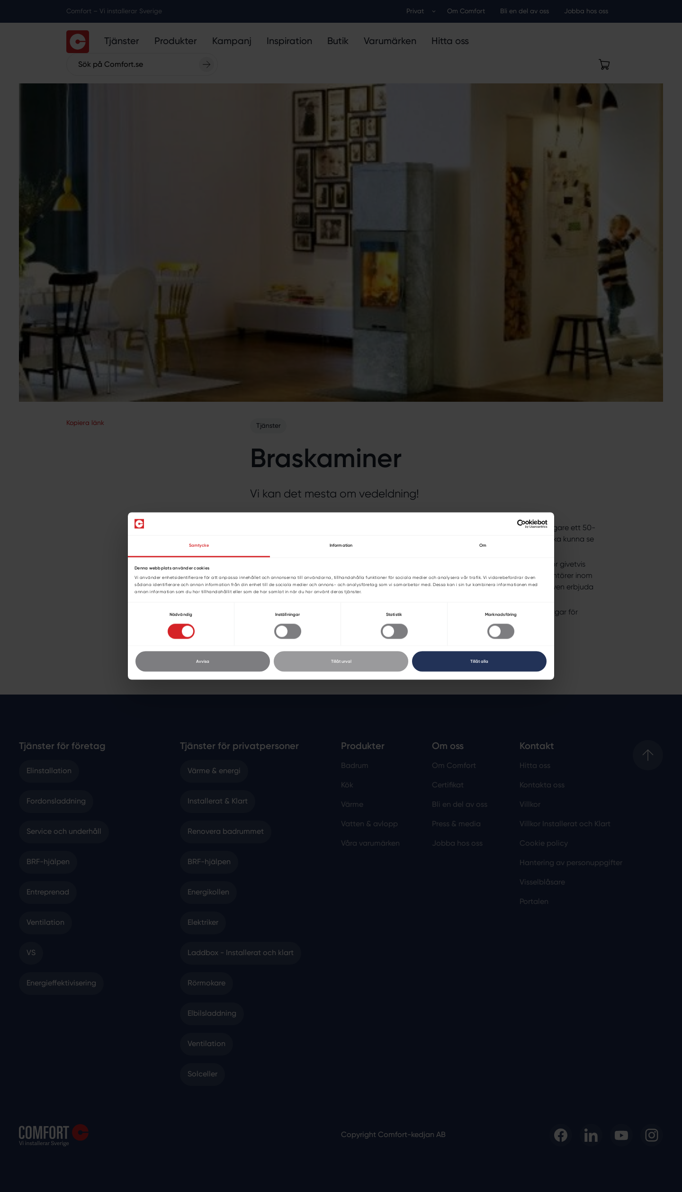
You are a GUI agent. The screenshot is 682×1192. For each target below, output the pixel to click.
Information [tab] (341, 545)
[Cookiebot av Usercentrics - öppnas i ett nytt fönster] (506, 523)
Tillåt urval (341, 661)
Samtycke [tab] (199, 545)
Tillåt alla (479, 661)
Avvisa (202, 661)
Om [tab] (482, 545)
